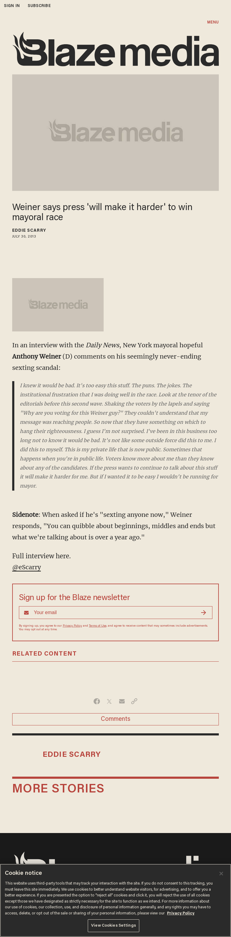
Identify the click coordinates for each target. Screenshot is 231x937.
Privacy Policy (72, 626)
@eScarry (26, 567)
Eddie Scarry (29, 231)
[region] (115, 900)
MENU (213, 22)
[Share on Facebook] (97, 701)
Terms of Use (97, 626)
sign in (12, 6)
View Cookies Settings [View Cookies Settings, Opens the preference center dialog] (113, 926)
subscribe (39, 6)
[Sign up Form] (115, 612)
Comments (115, 719)
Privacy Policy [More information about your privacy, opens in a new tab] (180, 913)
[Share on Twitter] (109, 701)
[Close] (221, 873)
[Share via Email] (122, 701)
